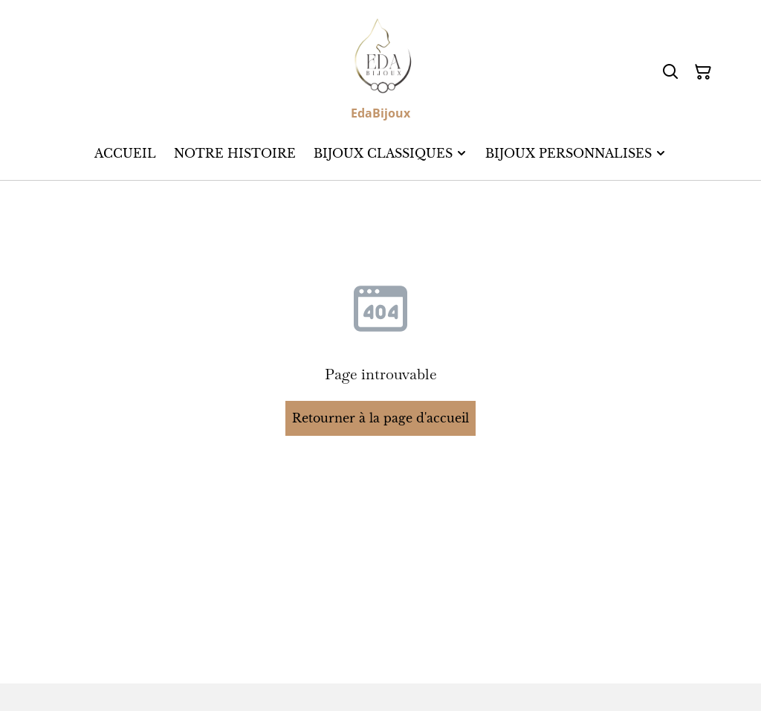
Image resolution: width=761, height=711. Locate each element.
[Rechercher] (670, 72)
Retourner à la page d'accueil (380, 418)
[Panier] (703, 72)
